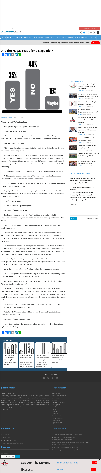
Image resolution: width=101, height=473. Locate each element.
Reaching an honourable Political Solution (82, 188)
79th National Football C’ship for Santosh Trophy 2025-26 (88, 155)
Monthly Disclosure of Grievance (13, 443)
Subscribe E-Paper (89, 29)
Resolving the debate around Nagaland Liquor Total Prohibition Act (83, 196)
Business (55, 400)
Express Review (57, 423)
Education (55, 414)
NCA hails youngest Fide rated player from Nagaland (87, 163)
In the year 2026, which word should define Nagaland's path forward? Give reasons (10, 359)
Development (56, 405)
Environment (56, 420)
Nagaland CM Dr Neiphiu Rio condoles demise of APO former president (88, 120)
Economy (55, 409)
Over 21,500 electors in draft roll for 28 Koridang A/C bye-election (88, 95)
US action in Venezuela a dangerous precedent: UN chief (88, 111)
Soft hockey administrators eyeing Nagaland (87, 147)
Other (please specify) (78, 200)
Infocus (93, 37)
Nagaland (10, 37)
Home (4, 37)
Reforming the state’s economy (81, 192)
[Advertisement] (50, 12)
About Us (6, 435)
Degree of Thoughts (58, 402)
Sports (70, 37)
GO (17, 456)
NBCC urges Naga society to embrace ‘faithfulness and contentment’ (87, 86)
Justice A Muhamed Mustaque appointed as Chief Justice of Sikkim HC (87, 130)
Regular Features (81, 37)
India (35, 37)
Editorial (19, 37)
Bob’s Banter (56, 398)
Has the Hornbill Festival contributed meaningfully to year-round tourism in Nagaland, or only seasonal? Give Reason (42, 362)
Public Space (61, 37)
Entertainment (44, 37)
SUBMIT (73, 218)
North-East (28, 37)
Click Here (95, 43)
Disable (54, 407)
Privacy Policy (7, 437)
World (53, 37)
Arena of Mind (56, 393)
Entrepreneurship (57, 418)
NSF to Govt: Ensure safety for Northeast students (87, 103)
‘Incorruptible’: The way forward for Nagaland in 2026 (88, 139)
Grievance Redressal (9, 440)
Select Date (5, 453)
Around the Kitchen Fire (59, 396)
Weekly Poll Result (7, 117)
